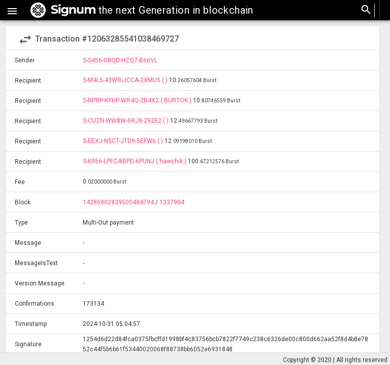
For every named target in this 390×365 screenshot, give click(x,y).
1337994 (171, 202)
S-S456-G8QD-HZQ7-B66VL (120, 60)
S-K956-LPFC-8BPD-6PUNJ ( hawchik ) (135, 161)
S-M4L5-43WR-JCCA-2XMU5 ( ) (126, 80)
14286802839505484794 (118, 202)
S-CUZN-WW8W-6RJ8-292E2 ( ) (126, 120)
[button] (12, 10)
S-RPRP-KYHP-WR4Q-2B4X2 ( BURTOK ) (138, 100)
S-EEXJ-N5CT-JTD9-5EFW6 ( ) (124, 140)
